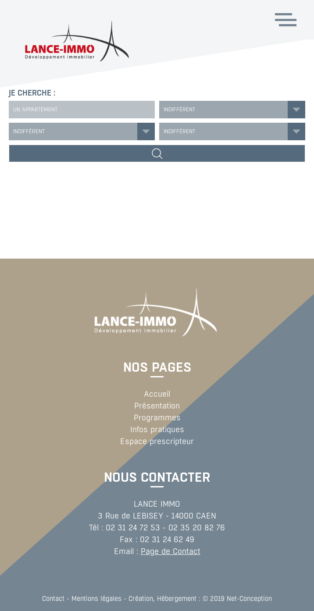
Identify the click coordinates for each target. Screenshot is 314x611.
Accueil (157, 394)
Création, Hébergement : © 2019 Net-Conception (200, 598)
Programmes (157, 417)
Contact (53, 598)
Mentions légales (96, 598)
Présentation (157, 405)
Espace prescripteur (157, 441)
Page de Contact (170, 551)
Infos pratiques (157, 429)
